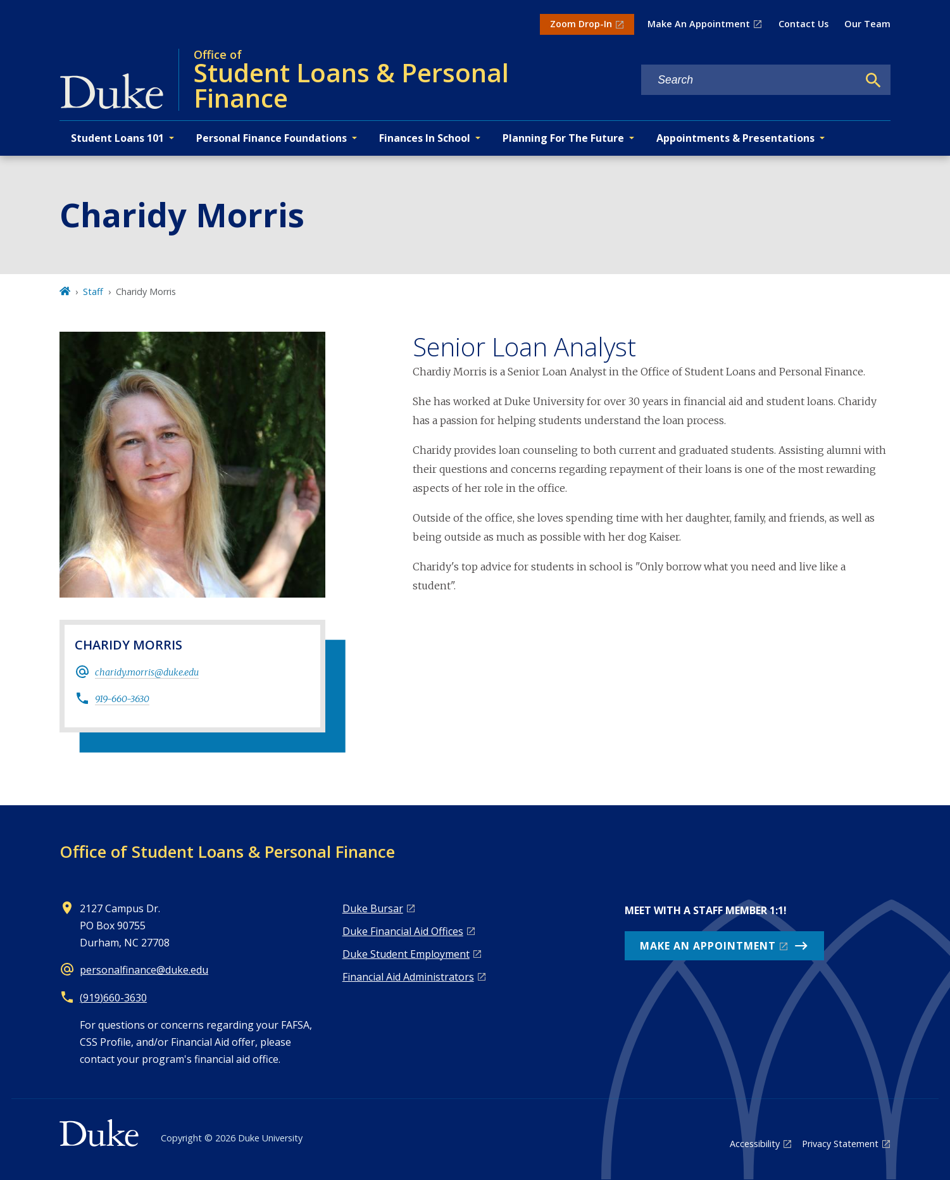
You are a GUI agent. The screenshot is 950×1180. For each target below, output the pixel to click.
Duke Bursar (372, 908)
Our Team (867, 24)
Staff (93, 292)
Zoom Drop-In (581, 24)
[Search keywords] (749, 80)
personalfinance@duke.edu (144, 970)
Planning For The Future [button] (563, 138)
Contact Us (803, 24)
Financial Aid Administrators (408, 977)
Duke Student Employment (406, 954)
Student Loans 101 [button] (117, 138)
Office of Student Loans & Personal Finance (227, 851)
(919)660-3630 (113, 998)
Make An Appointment (698, 24)
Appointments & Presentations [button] (735, 138)
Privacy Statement (840, 1144)
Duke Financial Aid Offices (402, 931)
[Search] (873, 80)
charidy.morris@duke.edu (147, 672)
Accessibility (755, 1144)
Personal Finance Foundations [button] (271, 138)
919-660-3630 (122, 699)
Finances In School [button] (424, 138)
